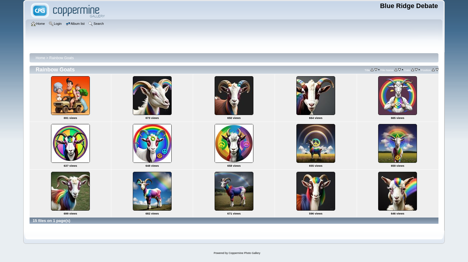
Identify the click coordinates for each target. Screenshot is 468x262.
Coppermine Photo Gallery (244, 253)
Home (40, 58)
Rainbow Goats (61, 58)
